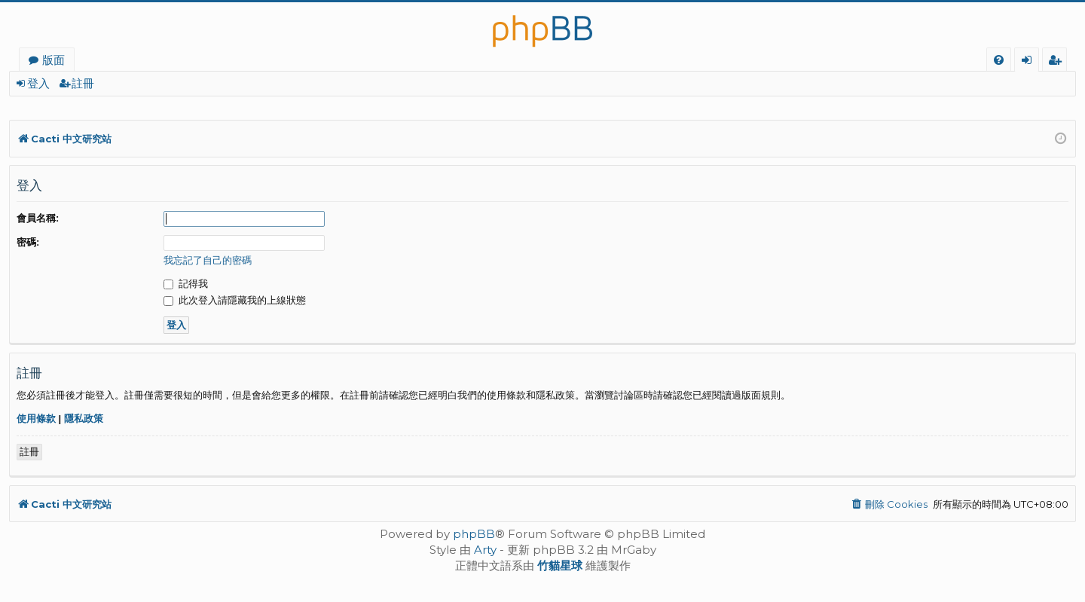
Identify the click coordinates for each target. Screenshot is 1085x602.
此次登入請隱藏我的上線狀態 (235, 300)
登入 (38, 83)
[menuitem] (998, 60)
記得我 (186, 283)
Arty (485, 549)
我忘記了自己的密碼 (208, 260)
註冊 (83, 83)
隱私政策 (83, 418)
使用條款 (36, 418)
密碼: (28, 242)
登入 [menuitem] (1029, 62)
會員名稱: (38, 218)
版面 (53, 59)
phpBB (474, 534)
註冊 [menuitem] (1057, 62)
